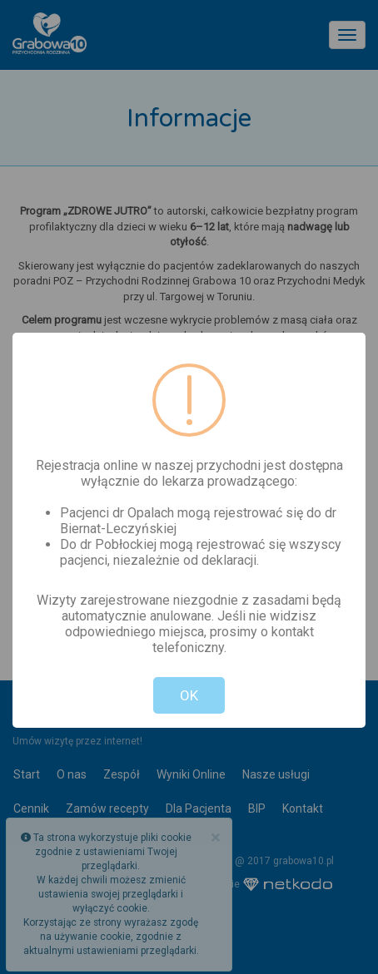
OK (189, 695)
